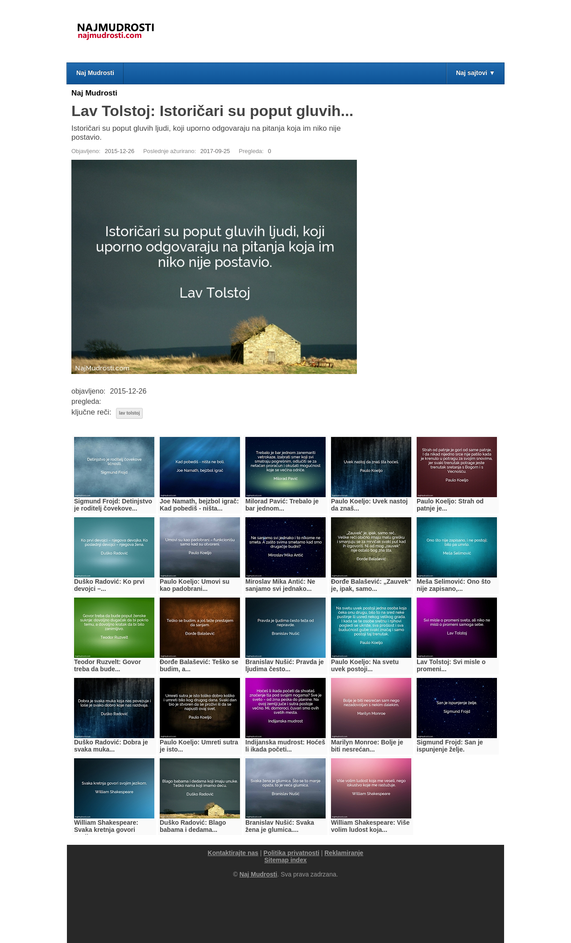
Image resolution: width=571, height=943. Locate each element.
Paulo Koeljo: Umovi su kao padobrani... (194, 585)
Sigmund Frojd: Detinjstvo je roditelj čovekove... (113, 505)
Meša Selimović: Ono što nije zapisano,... (454, 585)
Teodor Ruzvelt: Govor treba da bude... (107, 665)
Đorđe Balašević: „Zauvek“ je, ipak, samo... (371, 585)
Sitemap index (286, 860)
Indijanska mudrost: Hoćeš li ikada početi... (285, 746)
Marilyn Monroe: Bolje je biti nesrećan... (367, 746)
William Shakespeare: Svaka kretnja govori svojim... (106, 829)
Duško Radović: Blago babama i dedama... (193, 826)
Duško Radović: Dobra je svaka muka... (111, 746)
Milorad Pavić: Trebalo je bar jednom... (282, 505)
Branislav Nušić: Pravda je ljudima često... (284, 665)
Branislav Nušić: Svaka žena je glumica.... (279, 826)
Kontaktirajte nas (233, 852)
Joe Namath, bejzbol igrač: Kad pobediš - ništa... (199, 505)
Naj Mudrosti (95, 72)
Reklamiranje (343, 852)
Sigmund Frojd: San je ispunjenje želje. (450, 746)
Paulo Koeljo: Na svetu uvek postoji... (365, 665)
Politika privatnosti (291, 852)
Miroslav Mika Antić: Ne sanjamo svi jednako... (280, 585)
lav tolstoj (129, 413)
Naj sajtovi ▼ (475, 72)
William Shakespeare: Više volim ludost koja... (370, 826)
